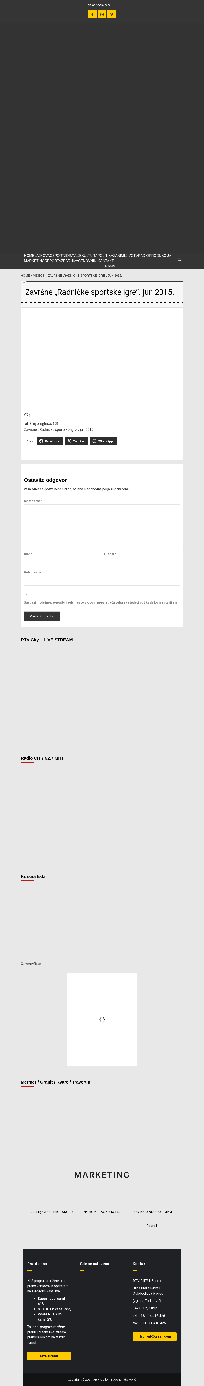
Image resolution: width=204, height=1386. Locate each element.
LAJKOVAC (43, 255)
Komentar (33, 500)
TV (136, 255)
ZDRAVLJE (73, 255)
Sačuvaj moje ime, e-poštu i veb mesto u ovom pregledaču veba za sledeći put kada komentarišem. (101, 602)
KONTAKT (106, 261)
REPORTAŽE (55, 261)
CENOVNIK (87, 261)
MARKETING (34, 261)
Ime (28, 554)
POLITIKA (105, 255)
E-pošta (111, 554)
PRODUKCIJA (160, 255)
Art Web (99, 1379)
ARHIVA (71, 261)
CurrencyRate (31, 963)
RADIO (143, 255)
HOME (29, 255)
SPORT (58, 255)
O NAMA (108, 266)
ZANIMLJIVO (123, 255)
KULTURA (90, 255)
